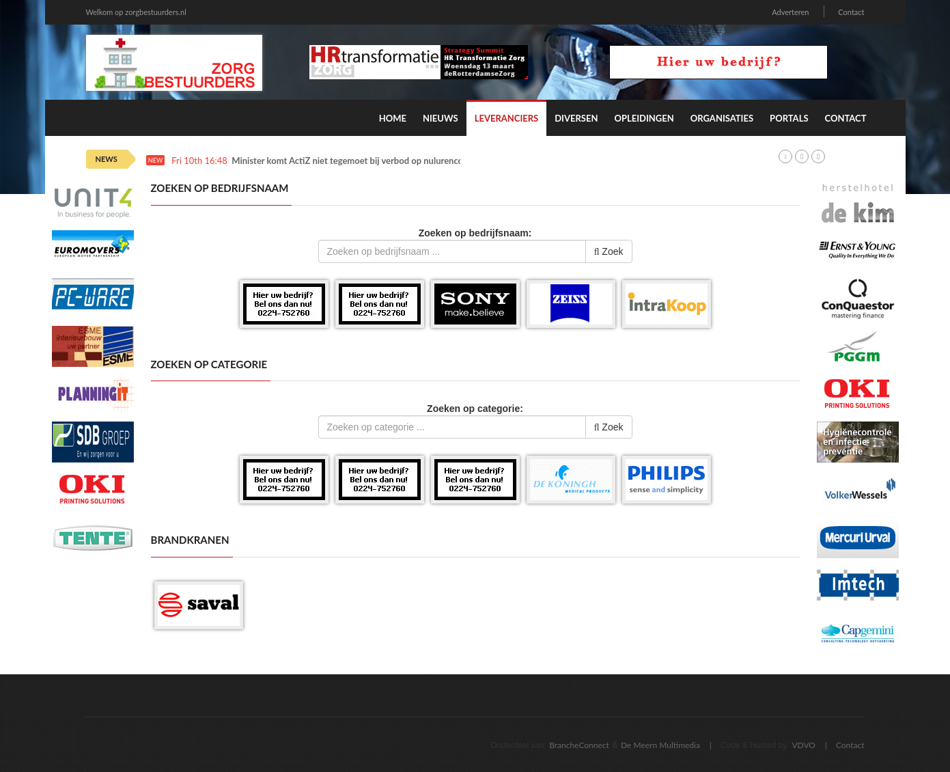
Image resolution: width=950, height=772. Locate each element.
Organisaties (721, 118)
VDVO (803, 745)
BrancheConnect (579, 745)
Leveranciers (507, 118)
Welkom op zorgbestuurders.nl (136, 12)
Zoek (609, 251)
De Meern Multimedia (660, 745)
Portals (789, 118)
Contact (851, 12)
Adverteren (790, 12)
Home (392, 118)
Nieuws (440, 118)
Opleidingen (643, 118)
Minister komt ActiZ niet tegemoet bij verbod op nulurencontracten (364, 161)
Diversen (576, 118)
